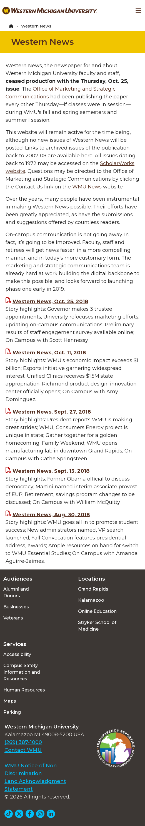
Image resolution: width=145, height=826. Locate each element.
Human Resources (24, 690)
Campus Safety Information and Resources (21, 672)
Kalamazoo (91, 600)
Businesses (16, 606)
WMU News (87, 187)
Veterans (13, 618)
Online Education (97, 611)
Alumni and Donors (16, 592)
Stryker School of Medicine (97, 626)
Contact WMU (23, 750)
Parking (12, 712)
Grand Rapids (93, 589)
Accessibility (17, 654)
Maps (9, 701)
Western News (42, 42)
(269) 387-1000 (23, 742)
